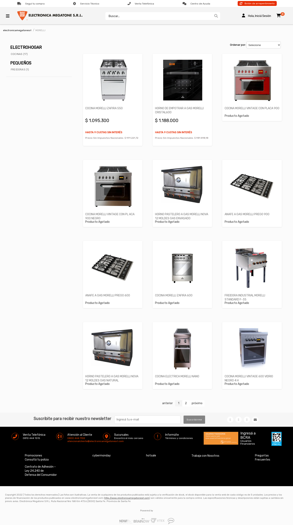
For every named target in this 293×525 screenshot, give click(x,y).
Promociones (33, 451)
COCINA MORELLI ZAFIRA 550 (105, 107)
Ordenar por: (238, 44)
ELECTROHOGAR (26, 47)
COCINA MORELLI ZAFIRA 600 (174, 292)
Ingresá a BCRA (248, 430)
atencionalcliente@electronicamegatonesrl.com (70, 436)
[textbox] (157, 16)
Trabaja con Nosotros (205, 451)
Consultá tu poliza (37, 455)
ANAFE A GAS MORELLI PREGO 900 (247, 212)
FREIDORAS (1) (20, 69)
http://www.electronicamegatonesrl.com (127, 493)
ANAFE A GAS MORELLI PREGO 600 (108, 292)
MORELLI (40, 30)
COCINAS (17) (19, 54)
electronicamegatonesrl (17, 30)
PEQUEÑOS (20, 63)
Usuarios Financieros (247, 438)
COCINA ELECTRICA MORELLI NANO (178, 372)
